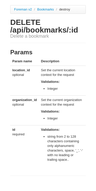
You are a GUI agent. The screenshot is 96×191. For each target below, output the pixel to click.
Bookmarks (46, 9)
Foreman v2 (23, 9)
